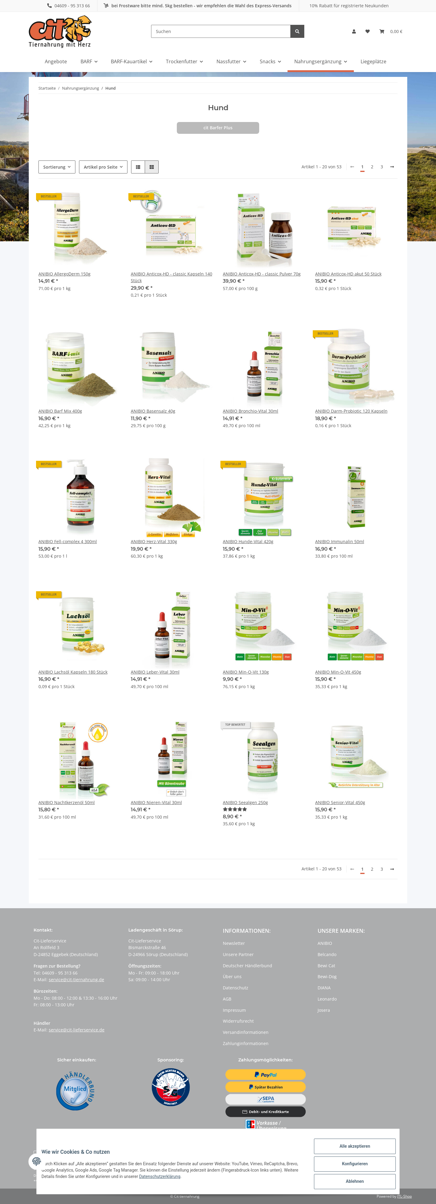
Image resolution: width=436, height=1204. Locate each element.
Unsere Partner (238, 954)
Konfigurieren (350, 1166)
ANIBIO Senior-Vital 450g (340, 802)
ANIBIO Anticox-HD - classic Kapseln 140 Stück (171, 277)
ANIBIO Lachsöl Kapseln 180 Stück (72, 672)
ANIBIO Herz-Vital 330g (154, 541)
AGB (227, 999)
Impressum (234, 1010)
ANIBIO (325, 943)
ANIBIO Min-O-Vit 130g (246, 672)
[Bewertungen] (235, 809)
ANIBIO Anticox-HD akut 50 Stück (348, 274)
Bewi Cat (326, 965)
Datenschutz (235, 988)
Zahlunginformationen (246, 1043)
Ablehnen (350, 1182)
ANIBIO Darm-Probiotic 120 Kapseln (351, 411)
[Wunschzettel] (368, 31)
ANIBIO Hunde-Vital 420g (248, 541)
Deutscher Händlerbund (247, 965)
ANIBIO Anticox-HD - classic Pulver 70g (262, 274)
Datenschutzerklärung (194, 1179)
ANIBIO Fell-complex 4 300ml (67, 541)
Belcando (327, 954)
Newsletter (234, 943)
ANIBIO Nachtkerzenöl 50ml (66, 802)
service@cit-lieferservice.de (76, 1030)
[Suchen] (221, 31)
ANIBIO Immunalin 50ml (339, 541)
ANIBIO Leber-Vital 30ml (155, 672)
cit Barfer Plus (218, 127)
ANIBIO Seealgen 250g (245, 802)
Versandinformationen (246, 1032)
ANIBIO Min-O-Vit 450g (338, 672)
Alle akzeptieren (350, 1151)
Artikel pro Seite (100, 167)
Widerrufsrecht (238, 1021)
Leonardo (327, 999)
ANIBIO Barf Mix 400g (60, 411)
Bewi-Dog (327, 976)
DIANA (324, 988)
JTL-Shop (404, 1196)
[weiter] (392, 167)
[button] (354, 31)
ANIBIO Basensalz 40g (153, 411)
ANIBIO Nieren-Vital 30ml (156, 802)
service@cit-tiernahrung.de (76, 979)
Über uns (232, 976)
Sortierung (54, 167)
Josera (324, 1010)
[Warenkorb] (391, 31)
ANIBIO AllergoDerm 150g (64, 274)
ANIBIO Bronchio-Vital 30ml (250, 411)
